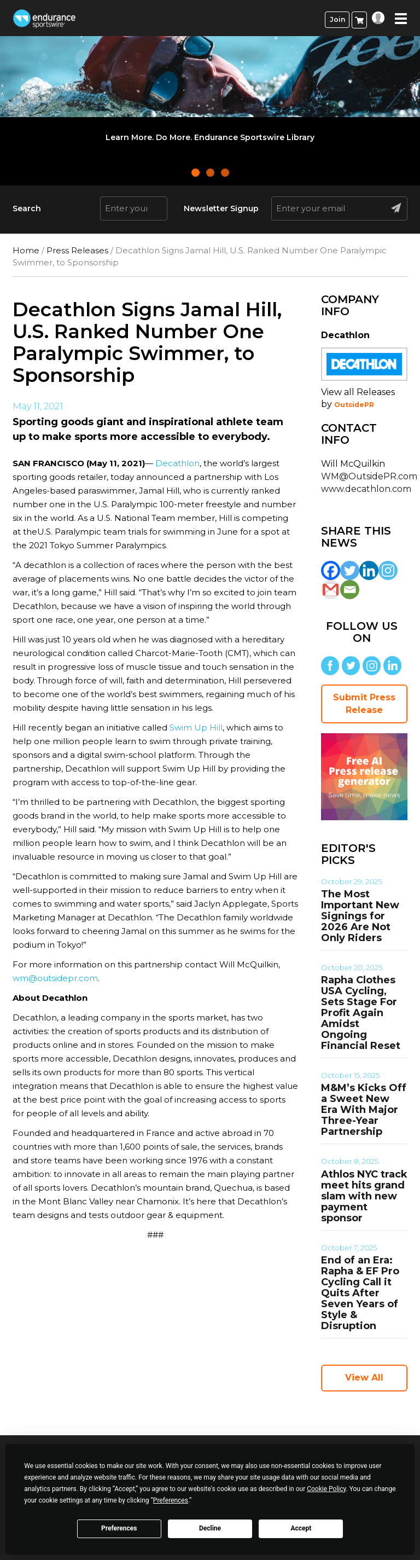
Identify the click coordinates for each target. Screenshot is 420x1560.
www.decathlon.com (366, 489)
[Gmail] (330, 589)
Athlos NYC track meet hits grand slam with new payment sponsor (364, 1196)
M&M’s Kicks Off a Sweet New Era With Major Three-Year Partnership (363, 1110)
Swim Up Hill (196, 727)
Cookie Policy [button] (326, 1489)
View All (364, 1377)
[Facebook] (330, 570)
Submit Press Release (364, 703)
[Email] (349, 589)
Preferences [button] (170, 1500)
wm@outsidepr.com (55, 978)
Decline (210, 1528)
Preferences (119, 1528)
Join (337, 19)
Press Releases (77, 250)
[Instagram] (388, 570)
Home (26, 250)
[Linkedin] (368, 570)
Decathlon (177, 463)
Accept (300, 1528)
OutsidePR (354, 405)
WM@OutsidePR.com (369, 476)
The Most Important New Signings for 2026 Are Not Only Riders (360, 916)
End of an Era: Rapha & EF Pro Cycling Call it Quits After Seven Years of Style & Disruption (360, 1293)
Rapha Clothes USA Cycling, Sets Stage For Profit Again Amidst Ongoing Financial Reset (360, 1013)
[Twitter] (349, 570)
